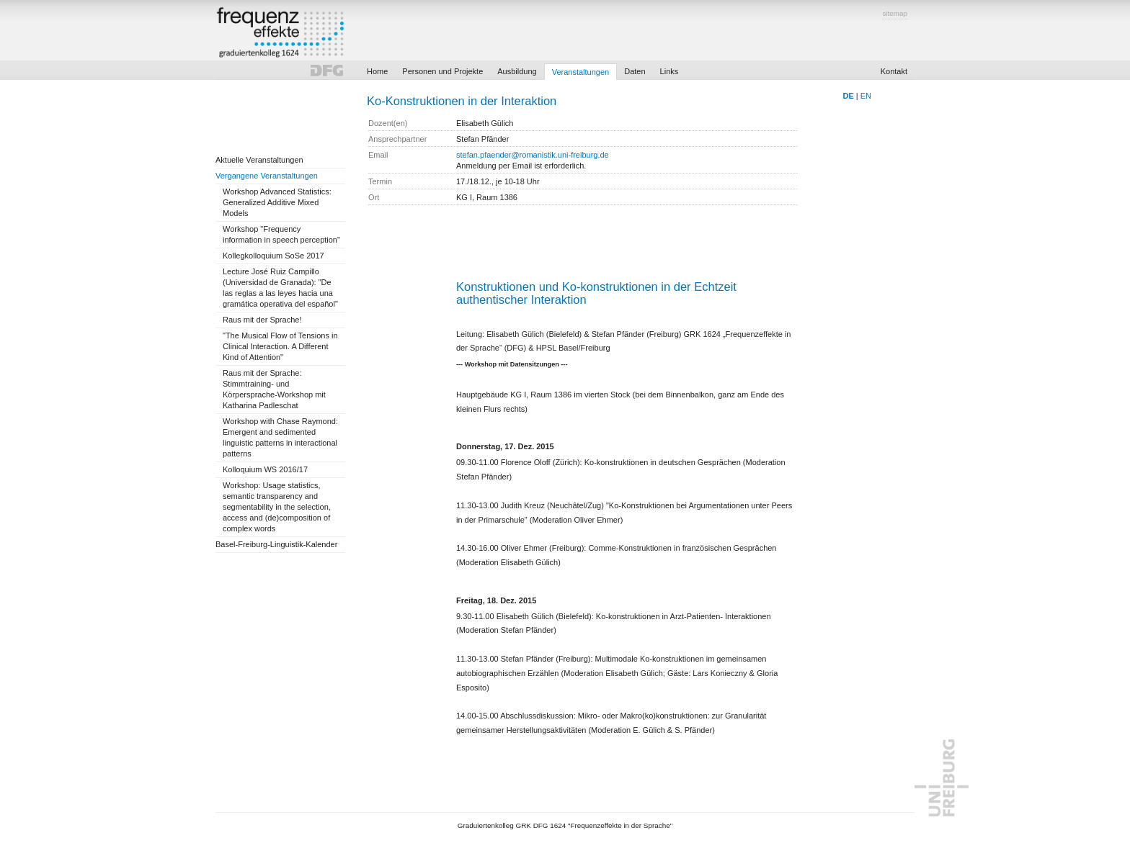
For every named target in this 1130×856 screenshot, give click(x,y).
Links (669, 71)
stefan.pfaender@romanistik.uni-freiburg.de (532, 154)
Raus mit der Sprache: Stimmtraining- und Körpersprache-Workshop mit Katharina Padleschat (274, 389)
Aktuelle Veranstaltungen (259, 160)
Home (377, 71)
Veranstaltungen (581, 72)
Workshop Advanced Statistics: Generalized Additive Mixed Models (277, 202)
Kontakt (894, 71)
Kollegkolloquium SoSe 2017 (273, 255)
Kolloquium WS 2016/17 (265, 469)
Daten (634, 71)
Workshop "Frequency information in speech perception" (281, 234)
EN (865, 95)
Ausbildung (516, 71)
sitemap (894, 13)
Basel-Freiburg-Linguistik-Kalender (276, 544)
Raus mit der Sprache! (262, 319)
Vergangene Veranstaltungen (266, 175)
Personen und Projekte (442, 71)
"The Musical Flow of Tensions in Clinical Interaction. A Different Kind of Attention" (280, 346)
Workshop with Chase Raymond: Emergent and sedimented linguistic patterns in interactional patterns (280, 437)
